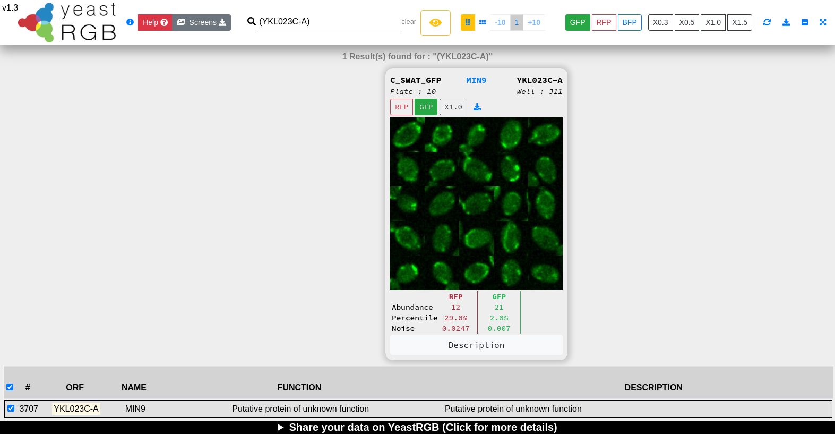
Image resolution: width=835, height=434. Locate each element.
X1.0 (713, 22)
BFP (630, 22)
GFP (578, 22)
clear (408, 21)
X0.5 (687, 22)
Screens (201, 22)
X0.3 (660, 22)
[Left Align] (435, 23)
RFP (604, 22)
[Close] (155, 22)
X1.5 (739, 22)
